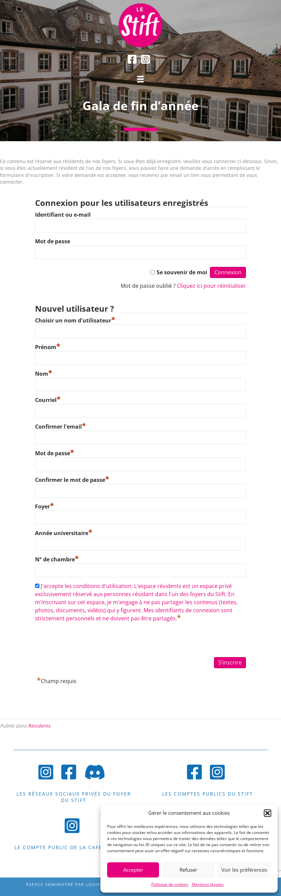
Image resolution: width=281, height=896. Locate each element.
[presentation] (86, 640)
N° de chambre (57, 559)
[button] (267, 813)
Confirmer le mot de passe (72, 480)
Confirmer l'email (60, 426)
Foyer (44, 506)
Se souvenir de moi (182, 272)
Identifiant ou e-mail (63, 214)
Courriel (48, 400)
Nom (43, 373)
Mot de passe (52, 241)
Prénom (47, 347)
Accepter (133, 869)
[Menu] (140, 79)
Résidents (39, 725)
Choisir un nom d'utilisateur (75, 320)
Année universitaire (63, 533)
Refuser (188, 869)
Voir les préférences (244, 869)
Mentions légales (208, 884)
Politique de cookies (169, 884)
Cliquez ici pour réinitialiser (211, 285)
